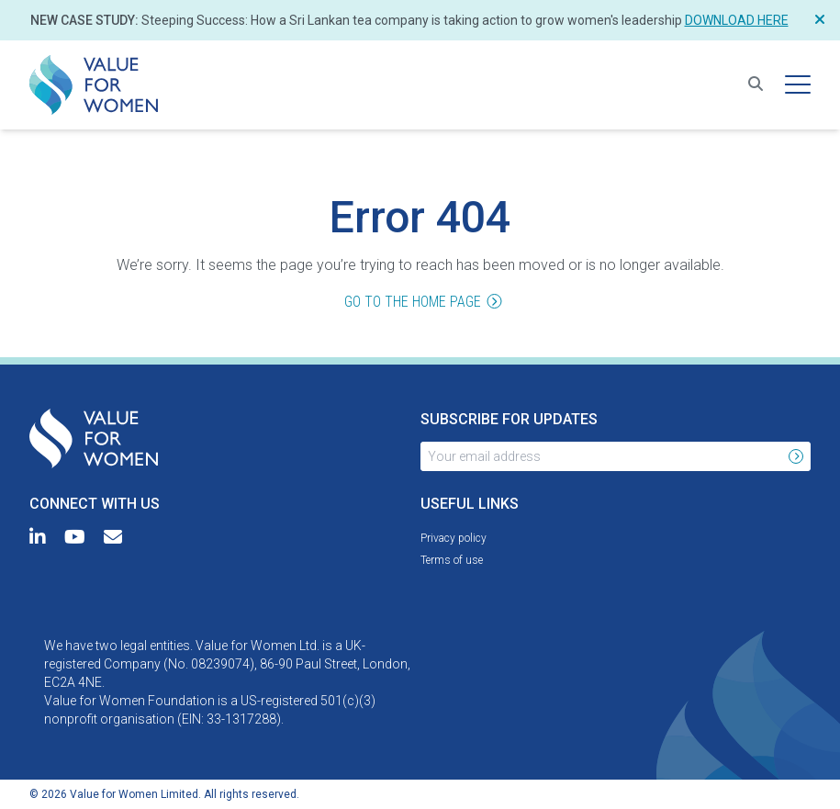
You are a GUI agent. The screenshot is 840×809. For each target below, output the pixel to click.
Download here (737, 20)
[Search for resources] (755, 84)
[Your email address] (601, 456)
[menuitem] (93, 85)
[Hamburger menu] (798, 84)
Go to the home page (420, 303)
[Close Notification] (819, 20)
